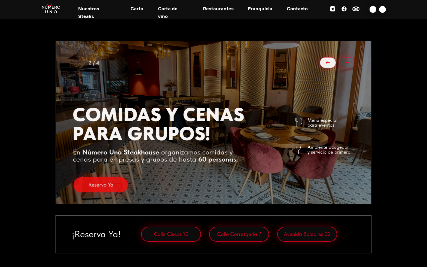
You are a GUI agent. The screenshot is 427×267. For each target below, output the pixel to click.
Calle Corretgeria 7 (239, 234)
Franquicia (260, 8)
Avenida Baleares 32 (307, 234)
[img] (373, 9)
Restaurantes (218, 8)
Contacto (297, 8)
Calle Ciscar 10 (171, 234)
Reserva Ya (100, 196)
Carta (136, 8)
